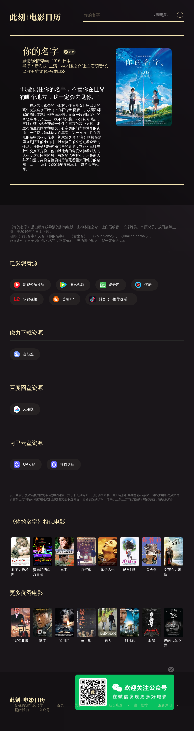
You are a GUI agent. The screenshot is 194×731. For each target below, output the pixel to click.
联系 (95, 705)
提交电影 (116, 705)
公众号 (44, 710)
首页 (60, 705)
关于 (77, 705)
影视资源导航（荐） (30, 705)
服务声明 (165, 705)
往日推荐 (141, 705)
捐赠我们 (22, 710)
